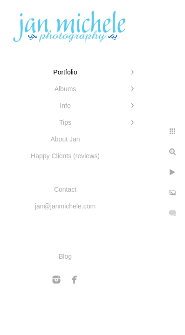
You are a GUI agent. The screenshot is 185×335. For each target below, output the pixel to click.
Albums (65, 89)
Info (65, 105)
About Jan (65, 139)
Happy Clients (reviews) (65, 156)
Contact (65, 189)
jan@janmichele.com (65, 206)
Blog (65, 256)
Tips (65, 122)
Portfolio (65, 72)
